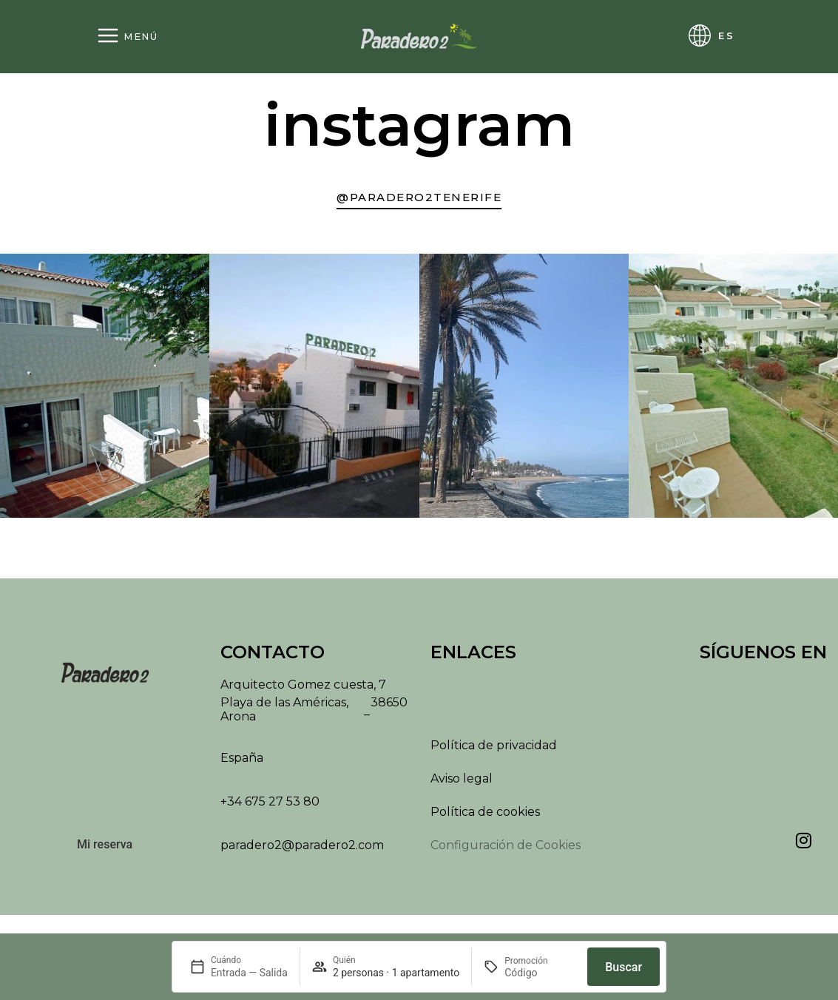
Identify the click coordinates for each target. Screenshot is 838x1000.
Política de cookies (485, 818)
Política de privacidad (493, 751)
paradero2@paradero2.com (302, 851)
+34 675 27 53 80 (270, 807)
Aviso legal (461, 784)
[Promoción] (539, 973)
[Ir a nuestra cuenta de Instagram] (419, 199)
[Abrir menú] (127, 37)
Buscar (623, 967)
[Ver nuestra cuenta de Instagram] (803, 846)
